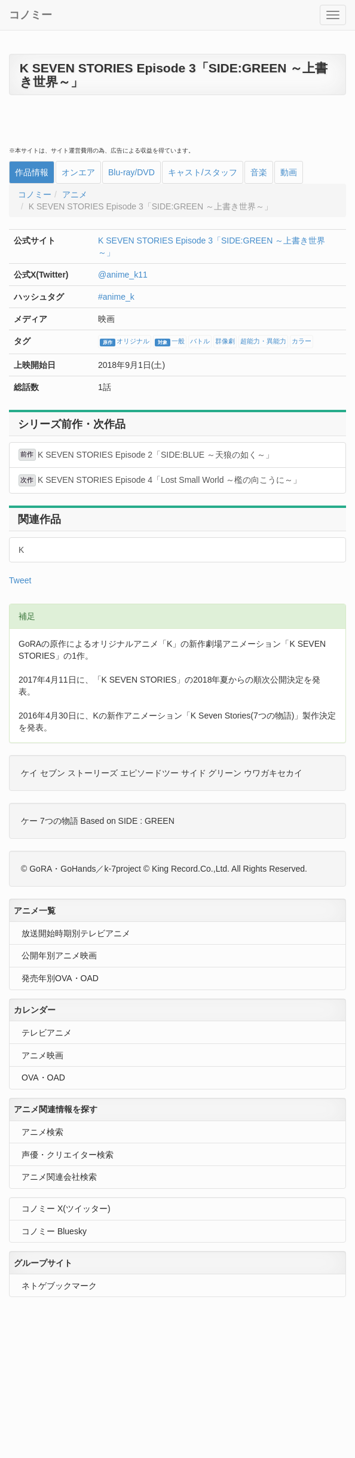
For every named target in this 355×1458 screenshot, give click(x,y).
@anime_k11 (123, 274)
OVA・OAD (43, 1077)
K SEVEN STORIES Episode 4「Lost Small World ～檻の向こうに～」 (160, 480)
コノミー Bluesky (54, 1231)
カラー (301, 341)
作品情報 (31, 172)
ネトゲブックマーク (59, 1285)
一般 (170, 342)
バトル (200, 341)
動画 (288, 172)
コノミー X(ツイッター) (66, 1208)
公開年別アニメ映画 (59, 955)
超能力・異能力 (263, 341)
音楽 (258, 172)
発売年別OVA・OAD (60, 978)
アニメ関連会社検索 (59, 1177)
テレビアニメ (47, 1032)
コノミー (30, 15)
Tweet (20, 580)
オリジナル (124, 342)
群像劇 (225, 341)
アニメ (74, 194)
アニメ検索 (42, 1132)
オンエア (78, 172)
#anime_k (116, 297)
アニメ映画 (42, 1055)
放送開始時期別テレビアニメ (76, 933)
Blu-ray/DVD (131, 172)
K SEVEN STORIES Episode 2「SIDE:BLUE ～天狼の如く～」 (146, 455)
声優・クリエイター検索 (68, 1154)
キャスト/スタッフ (202, 172)
